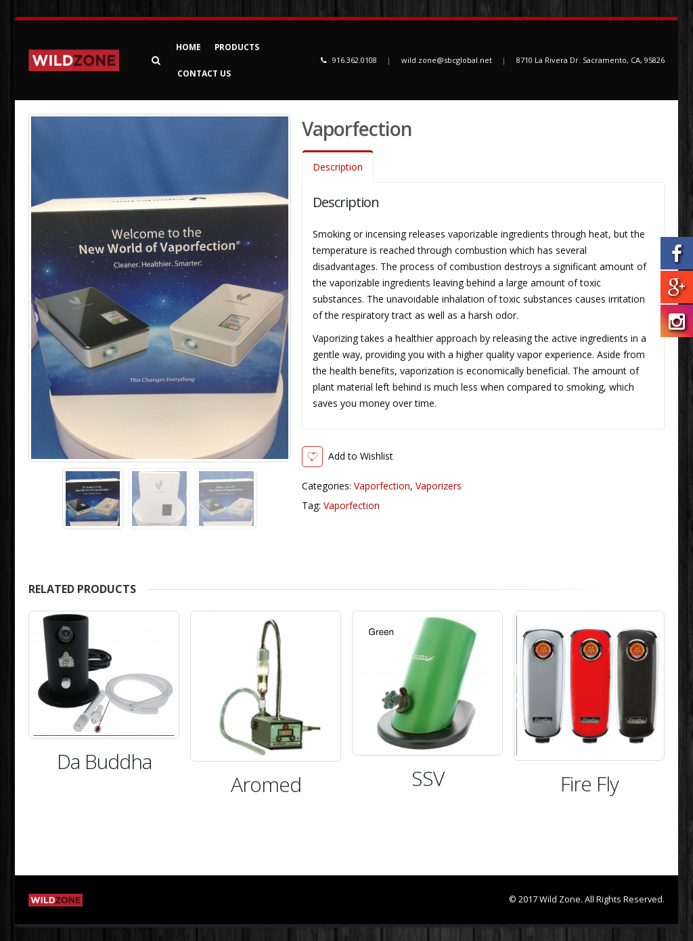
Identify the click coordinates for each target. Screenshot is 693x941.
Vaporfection (382, 485)
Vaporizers (439, 485)
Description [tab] (338, 166)
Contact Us (204, 73)
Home (188, 47)
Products (237, 47)
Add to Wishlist (360, 456)
